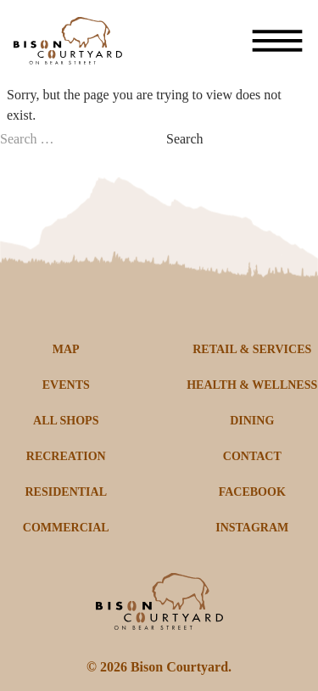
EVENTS (66, 385)
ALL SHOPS (65, 420)
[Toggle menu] (277, 41)
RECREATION (66, 456)
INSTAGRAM (251, 527)
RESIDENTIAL (66, 492)
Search (185, 139)
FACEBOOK (252, 492)
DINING (252, 420)
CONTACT (252, 456)
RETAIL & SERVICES (251, 349)
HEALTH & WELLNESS (252, 385)
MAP (66, 349)
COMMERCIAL (66, 527)
